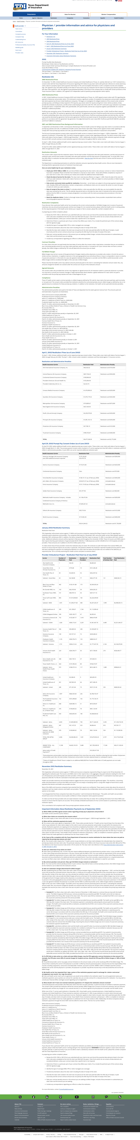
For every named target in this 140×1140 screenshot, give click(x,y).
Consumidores (110, 1106)
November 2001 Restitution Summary (57, 53)
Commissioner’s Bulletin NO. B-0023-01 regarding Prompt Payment (61, 69)
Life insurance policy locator (67, 1115)
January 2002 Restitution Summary (56, 49)
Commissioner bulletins (89, 1109)
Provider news (19, 53)
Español (102, 18)
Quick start (18, 50)
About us (17, 1106)
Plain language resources (21, 1113)
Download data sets (65, 1117)
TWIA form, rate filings (89, 1117)
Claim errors (18, 29)
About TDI (18, 1104)
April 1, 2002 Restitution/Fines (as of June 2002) (60, 46)
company (68, 1109)
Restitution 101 (50, 37)
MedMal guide (19, 47)
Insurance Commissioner (21, 1111)
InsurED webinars (42, 1113)
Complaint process (20, 34)
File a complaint (64, 1106)
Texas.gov (81, 1134)
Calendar (17, 1120)
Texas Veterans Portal (91, 1134)
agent (73, 1109)
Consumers (86, 18)
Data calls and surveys (89, 1113)
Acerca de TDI (109, 1109)
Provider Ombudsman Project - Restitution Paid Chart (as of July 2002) (66, 51)
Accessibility (27, 1134)
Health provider (19, 26)
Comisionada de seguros (112, 1111)
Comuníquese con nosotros (113, 1113)
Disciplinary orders (88, 1115)
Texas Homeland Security (70, 1134)
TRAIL (101, 1134)
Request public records (44, 1115)
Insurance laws (87, 1120)
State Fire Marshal (70, 14)
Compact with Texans (38, 1134)
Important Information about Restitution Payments (61, 56)
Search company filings (66, 1113)
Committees (18, 31)
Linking (59, 1134)
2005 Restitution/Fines (52, 39)
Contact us (40, 1106)
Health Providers (119, 18)
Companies (70, 18)
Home (21, 18)
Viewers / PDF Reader (88, 1136)
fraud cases (99, 1115)
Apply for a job (41, 1117)
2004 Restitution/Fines (52, 41)
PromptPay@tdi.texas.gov (66, 1089)
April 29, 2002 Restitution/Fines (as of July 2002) (60, 44)
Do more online (65, 1104)
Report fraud (41, 1109)
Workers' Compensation (108, 14)
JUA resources (19, 42)
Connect (40, 1104)
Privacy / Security (50, 1134)
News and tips (18, 1109)
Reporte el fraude (110, 1115)
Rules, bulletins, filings (91, 1104)
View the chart (89, 158)
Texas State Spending (75, 1136)
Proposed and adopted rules (90, 1106)
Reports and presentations (22, 1115)
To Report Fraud (109, 1134)
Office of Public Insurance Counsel (46, 1120)
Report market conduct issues (68, 1120)
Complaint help (19, 37)
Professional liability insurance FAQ (25, 45)
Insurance (31, 14)
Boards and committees (21, 1117)
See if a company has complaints (68, 1111)
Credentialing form (20, 39)
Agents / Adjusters (37, 18)
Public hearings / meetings (44, 1111)
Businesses (54, 18)
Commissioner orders (89, 1111)
